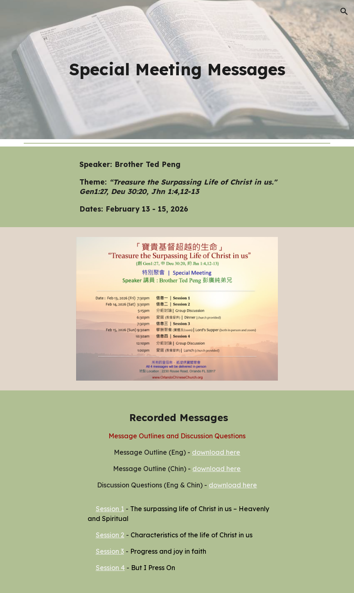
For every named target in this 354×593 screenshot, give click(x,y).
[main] (177, 69)
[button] (344, 11)
